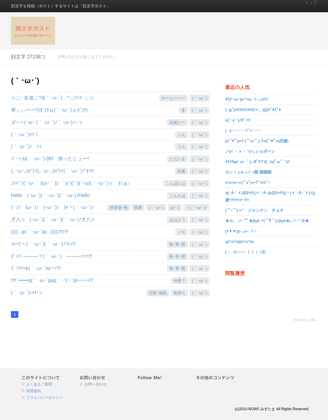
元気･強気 (158, 293)
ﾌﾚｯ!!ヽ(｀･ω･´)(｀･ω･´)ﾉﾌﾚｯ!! (43, 244)
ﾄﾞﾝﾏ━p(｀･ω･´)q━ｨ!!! (36, 268)
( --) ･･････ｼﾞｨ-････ (243, 130)
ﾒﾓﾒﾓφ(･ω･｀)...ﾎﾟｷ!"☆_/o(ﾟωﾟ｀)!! (257, 161)
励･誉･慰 (177, 244)
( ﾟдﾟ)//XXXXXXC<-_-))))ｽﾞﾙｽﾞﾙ (253, 109)
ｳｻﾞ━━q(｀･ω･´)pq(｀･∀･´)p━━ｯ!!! (52, 280)
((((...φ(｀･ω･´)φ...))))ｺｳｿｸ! (39, 231)
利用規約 (33, 391)
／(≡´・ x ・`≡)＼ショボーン (250, 151)
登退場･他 (119, 207)
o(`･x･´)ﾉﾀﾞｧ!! (238, 120)
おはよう (177, 219)
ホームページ (173, 98)
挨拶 (138, 207)
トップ (311, 2)
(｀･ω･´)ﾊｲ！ (25, 134)
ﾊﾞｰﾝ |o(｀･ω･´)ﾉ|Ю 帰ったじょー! (50, 158)
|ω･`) (174, 207)
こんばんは (175, 183)
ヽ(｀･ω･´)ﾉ (196, 207)
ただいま (177, 159)
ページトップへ (305, 320)
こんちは (177, 195)
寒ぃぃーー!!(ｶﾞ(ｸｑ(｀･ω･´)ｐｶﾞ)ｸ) (52, 110)
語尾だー (177, 122)
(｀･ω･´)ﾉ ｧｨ (26, 146)
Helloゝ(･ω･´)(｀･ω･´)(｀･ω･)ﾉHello (50, 195)
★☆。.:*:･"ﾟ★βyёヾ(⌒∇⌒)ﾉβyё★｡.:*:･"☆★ (267, 220)
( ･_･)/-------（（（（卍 (245, 252)
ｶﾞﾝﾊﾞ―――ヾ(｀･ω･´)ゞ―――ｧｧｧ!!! (51, 256)
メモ (181, 232)
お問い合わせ (95, 384)
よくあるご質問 (39, 384)
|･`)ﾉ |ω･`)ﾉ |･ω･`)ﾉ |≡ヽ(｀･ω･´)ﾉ (52, 207)
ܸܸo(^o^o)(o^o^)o (239, 241)
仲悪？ (179, 280)
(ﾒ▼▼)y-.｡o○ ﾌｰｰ (241, 231)
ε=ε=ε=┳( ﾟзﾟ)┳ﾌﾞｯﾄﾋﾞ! (247, 182)
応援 (181, 171)
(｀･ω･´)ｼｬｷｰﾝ (26, 292)
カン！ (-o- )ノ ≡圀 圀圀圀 (248, 172)
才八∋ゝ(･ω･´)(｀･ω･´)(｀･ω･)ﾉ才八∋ (53, 219)
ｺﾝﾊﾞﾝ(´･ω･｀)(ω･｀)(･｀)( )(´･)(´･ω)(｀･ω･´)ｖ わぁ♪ (70, 183)
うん (181, 134)
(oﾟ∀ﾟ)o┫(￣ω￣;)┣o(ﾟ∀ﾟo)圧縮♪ (257, 141)
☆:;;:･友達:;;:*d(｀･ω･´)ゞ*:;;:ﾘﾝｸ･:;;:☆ (53, 97)
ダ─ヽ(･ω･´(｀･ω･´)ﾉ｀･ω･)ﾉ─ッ (47, 122)
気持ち (179, 293)
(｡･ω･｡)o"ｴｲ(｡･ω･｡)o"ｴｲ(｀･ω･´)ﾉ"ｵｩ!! (52, 170)
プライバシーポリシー (44, 398)
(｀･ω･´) (199, 98)
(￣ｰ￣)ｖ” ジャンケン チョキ (254, 210)
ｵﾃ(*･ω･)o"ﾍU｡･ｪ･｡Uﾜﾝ (246, 99)
